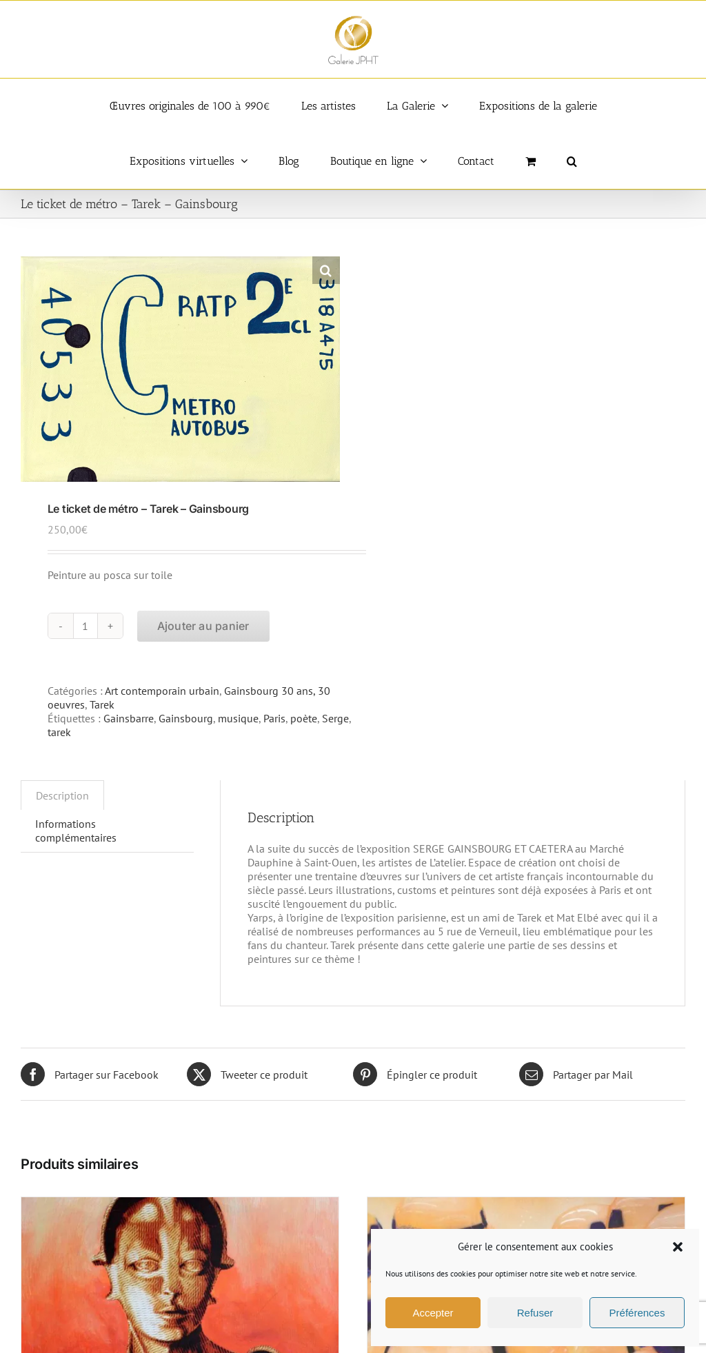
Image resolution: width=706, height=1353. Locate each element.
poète (303, 718)
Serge (335, 718)
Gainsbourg (186, 718)
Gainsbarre (128, 718)
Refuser (535, 1313)
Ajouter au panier (203, 626)
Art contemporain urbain (162, 691)
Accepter (432, 1313)
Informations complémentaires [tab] (76, 830)
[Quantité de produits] (85, 625)
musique (238, 718)
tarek (59, 732)
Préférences (637, 1313)
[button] (678, 1247)
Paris (274, 718)
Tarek (102, 704)
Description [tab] (62, 795)
